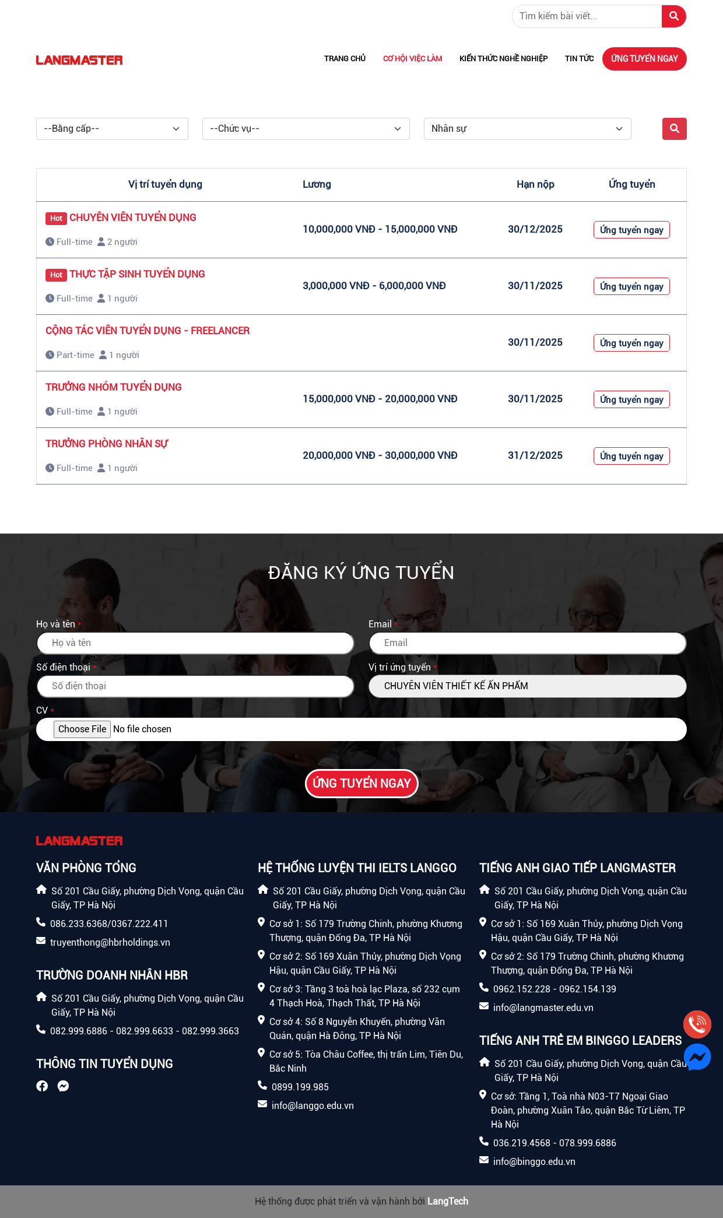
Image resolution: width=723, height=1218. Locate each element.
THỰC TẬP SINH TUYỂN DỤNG (137, 274)
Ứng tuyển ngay (644, 59)
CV (42, 710)
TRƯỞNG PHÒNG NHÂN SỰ (106, 444)
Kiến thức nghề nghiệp (503, 58)
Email (380, 624)
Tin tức (579, 58)
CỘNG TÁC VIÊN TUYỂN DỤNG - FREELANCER (147, 330)
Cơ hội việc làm (412, 58)
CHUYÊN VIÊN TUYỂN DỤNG (132, 217)
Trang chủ (345, 58)
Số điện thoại (63, 667)
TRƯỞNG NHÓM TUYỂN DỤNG (113, 387)
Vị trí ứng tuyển (399, 667)
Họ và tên (55, 624)
